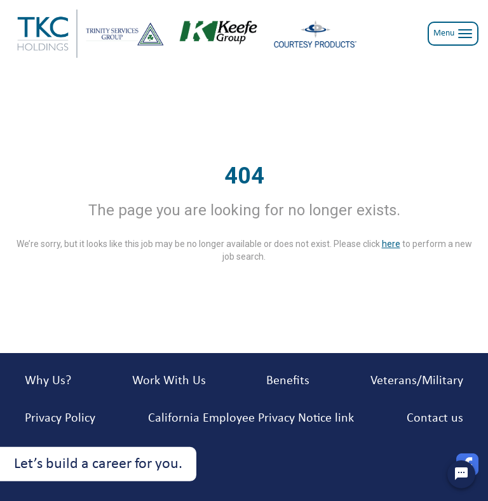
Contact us (435, 418)
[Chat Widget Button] (461, 474)
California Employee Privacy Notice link (251, 418)
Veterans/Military (416, 381)
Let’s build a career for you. (98, 464)
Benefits (287, 381)
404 (244, 176)
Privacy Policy (60, 418)
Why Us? (48, 381)
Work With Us (169, 381)
